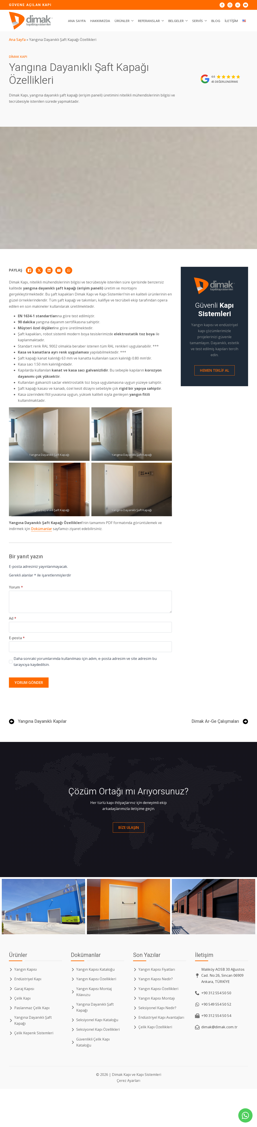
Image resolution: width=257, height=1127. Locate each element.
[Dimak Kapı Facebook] (222, 5)
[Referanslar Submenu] (163, 21)
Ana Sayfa (77, 20)
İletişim (231, 20)
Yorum (16, 587)
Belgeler (176, 20)
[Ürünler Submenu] (133, 21)
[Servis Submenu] (206, 21)
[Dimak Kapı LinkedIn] (237, 5)
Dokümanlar (41, 528)
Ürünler (122, 20)
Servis (197, 20)
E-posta (17, 638)
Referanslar (149, 20)
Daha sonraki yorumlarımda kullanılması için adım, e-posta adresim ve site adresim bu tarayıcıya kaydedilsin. (85, 661)
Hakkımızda (100, 20)
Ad (12, 618)
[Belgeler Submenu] (187, 21)
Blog (215, 20)
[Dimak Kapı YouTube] (245, 5)
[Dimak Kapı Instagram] (229, 5)
